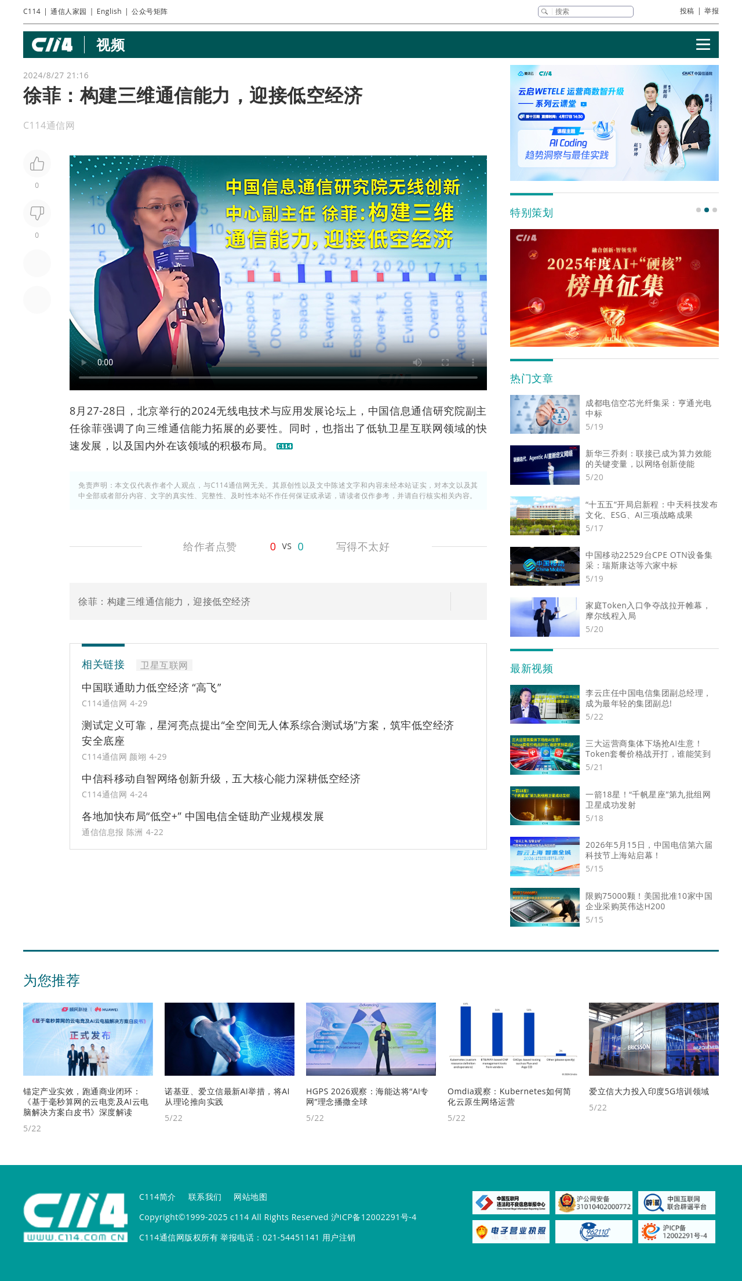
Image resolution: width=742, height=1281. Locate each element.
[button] (698, 210)
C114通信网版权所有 (178, 1237)
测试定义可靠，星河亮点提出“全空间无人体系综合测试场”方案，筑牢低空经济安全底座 (268, 732)
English (109, 11)
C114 (32, 11)
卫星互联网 (415, 428)
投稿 (687, 11)
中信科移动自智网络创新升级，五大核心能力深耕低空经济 (221, 778)
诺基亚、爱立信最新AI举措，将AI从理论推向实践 (227, 1096)
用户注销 (339, 1237)
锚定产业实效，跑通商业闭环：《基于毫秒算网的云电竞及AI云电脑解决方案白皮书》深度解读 (86, 1101)
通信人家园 (68, 11)
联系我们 (205, 1196)
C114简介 (157, 1196)
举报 (711, 11)
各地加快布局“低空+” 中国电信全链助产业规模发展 (203, 816)
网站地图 (250, 1196)
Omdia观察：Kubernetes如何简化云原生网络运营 (510, 1096)
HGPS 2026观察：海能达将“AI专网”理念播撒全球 (367, 1096)
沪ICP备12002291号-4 (374, 1216)
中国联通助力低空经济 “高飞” (151, 687)
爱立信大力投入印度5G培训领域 (649, 1091)
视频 (110, 44)
